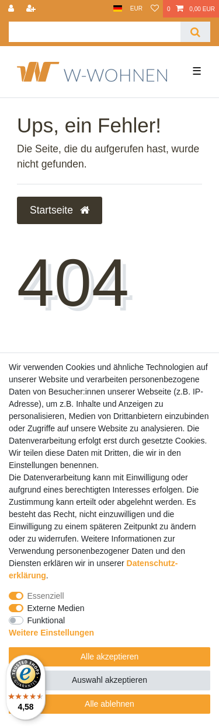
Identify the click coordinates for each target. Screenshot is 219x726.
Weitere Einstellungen (51, 632)
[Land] (117, 9)
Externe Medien (56, 608)
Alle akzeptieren (110, 656)
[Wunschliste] (155, 9)
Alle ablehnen (109, 703)
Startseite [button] (59, 210)
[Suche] (195, 32)
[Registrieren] (32, 9)
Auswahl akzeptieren (109, 680)
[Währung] (136, 9)
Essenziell (45, 596)
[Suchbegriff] (94, 32)
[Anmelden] (12, 9)
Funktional (46, 620)
